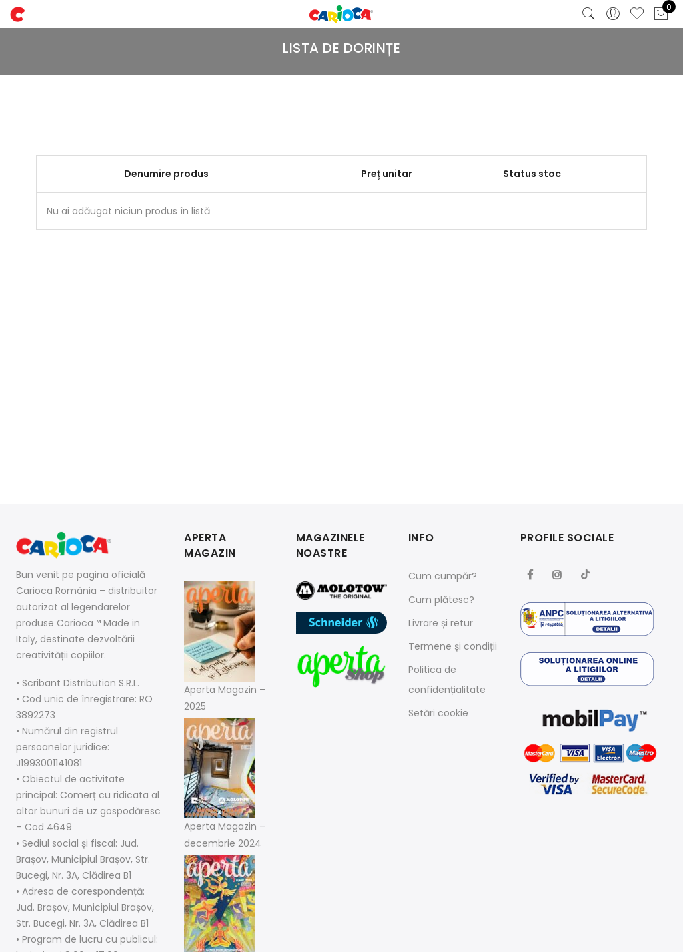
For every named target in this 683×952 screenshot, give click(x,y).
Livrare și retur (440, 623)
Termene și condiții (452, 646)
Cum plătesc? (441, 599)
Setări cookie (438, 713)
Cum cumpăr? (442, 576)
